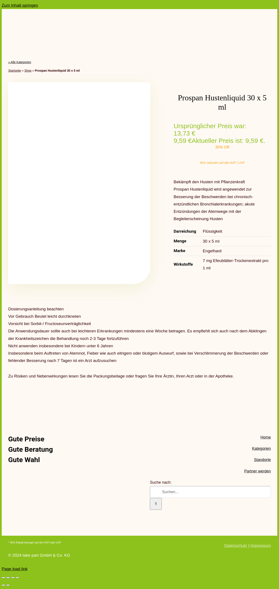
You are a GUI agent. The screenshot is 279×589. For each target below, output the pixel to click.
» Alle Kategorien (19, 62)
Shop (28, 70)
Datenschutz (235, 545)
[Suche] (156, 504)
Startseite (14, 70)
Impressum (260, 545)
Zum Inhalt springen (20, 5)
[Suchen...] (210, 492)
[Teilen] (12, 577)
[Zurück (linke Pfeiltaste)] (3, 585)
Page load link (14, 569)
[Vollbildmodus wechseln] (8, 577)
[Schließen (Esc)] (17, 577)
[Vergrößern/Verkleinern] (3, 577)
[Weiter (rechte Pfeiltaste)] (8, 585)
